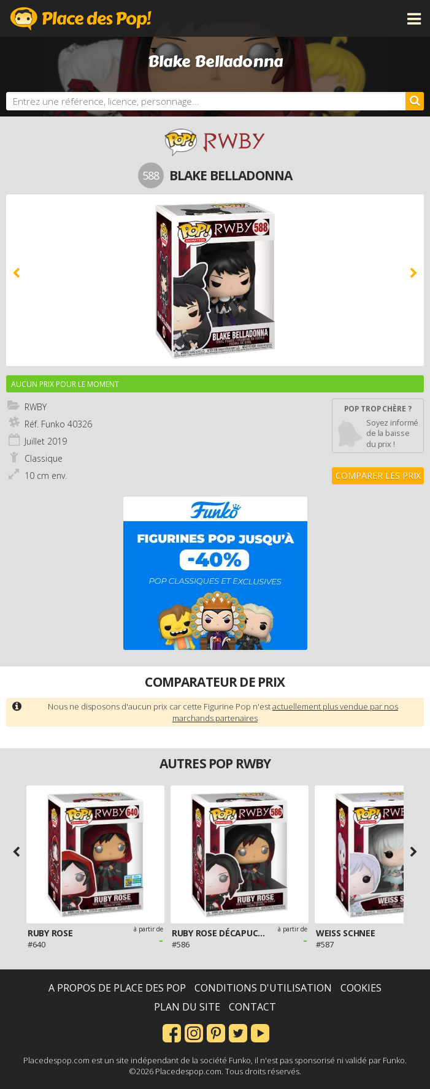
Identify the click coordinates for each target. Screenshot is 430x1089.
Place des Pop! (81, 18)
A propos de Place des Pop (117, 988)
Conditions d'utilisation (263, 988)
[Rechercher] (414, 101)
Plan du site (187, 1007)
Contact (252, 1007)
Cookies (361, 988)
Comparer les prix (378, 475)
